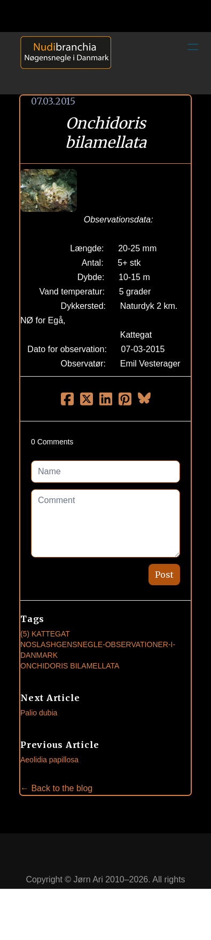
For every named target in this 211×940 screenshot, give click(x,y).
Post (164, 574)
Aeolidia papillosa (49, 759)
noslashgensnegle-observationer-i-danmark (97, 649)
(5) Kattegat (45, 634)
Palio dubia (38, 712)
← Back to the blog (56, 788)
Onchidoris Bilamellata (69, 666)
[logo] (62, 63)
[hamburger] (193, 47)
